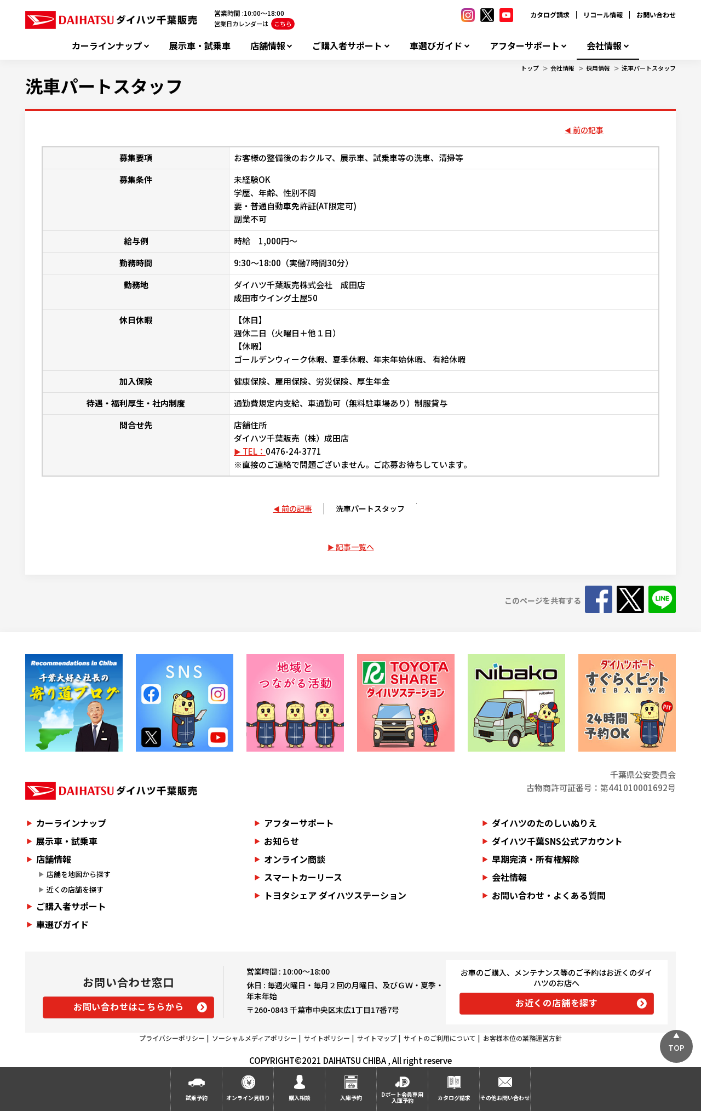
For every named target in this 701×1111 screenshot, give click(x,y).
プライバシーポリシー (172, 1038)
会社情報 (604, 45)
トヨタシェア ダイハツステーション (335, 895)
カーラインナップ (107, 45)
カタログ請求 (550, 14)
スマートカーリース (303, 877)
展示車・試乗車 (200, 45)
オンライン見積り (248, 1097)
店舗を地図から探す (79, 874)
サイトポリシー (327, 1038)
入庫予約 (351, 1097)
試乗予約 (197, 1097)
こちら (283, 23)
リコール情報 (603, 14)
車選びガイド (436, 45)
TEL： (254, 451)
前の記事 (588, 130)
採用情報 (598, 68)
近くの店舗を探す (75, 889)
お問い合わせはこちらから (128, 1006)
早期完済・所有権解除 (535, 859)
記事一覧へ (355, 546)
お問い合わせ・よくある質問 (549, 895)
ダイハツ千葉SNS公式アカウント (557, 840)
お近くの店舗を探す (556, 1002)
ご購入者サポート (347, 45)
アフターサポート (525, 45)
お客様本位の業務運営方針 (522, 1038)
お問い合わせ (656, 14)
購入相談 (300, 1097)
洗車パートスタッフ (649, 68)
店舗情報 (267, 45)
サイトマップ (377, 1038)
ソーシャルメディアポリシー (254, 1038)
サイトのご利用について (440, 1038)
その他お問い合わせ (505, 1097)
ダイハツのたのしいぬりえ (544, 822)
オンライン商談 (294, 859)
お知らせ (281, 840)
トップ (530, 68)
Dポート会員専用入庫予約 (402, 1097)
